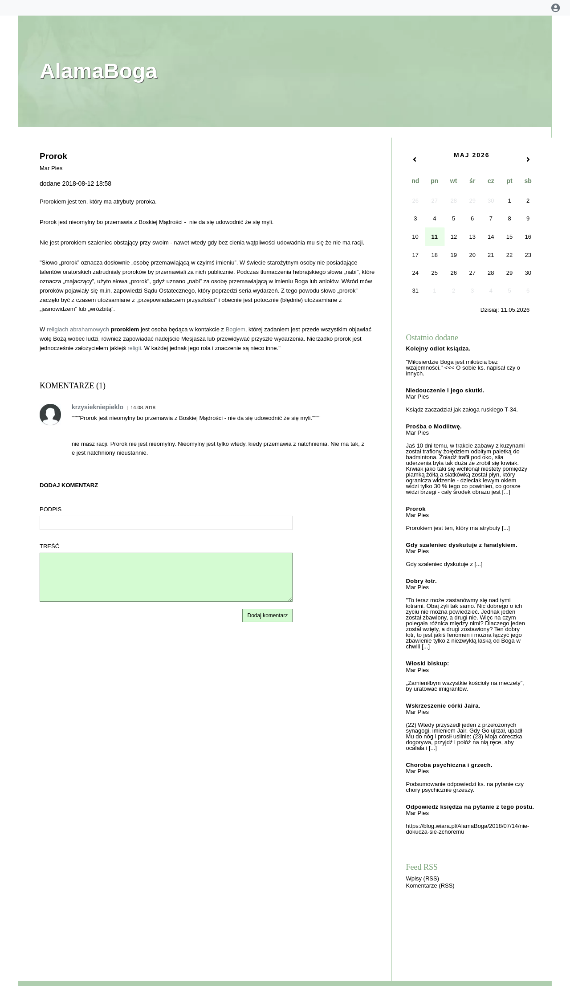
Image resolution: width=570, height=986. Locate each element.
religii (134, 348)
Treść (49, 546)
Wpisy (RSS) (422, 878)
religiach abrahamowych (78, 329)
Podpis (50, 509)
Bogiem (235, 329)
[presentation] (493, 958)
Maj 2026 (472, 155)
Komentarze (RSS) (430, 885)
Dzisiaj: (505, 309)
